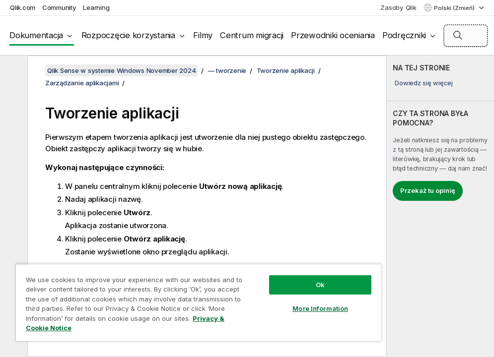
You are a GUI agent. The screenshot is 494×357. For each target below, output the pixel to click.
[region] (198, 302)
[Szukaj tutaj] (465, 35)
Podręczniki (404, 35)
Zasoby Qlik (398, 7)
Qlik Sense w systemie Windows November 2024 (121, 70)
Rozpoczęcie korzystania (128, 35)
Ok (320, 285)
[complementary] (440, 206)
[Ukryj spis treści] (12, 70)
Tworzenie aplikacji (286, 70)
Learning (96, 7)
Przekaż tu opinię (427, 190)
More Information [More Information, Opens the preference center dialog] (320, 308)
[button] (457, 35)
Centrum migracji (251, 35)
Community (59, 7)
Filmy (202, 35)
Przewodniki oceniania (333, 35)
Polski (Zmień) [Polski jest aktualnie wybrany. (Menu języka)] (455, 7)
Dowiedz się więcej (424, 83)
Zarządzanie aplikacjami (82, 83)
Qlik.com (22, 7)
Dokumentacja (36, 35)
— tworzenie (227, 70)
